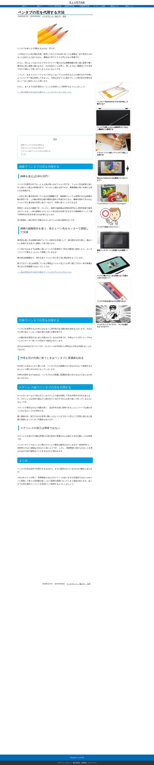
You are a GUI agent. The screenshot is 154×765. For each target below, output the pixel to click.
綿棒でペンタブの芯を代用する (32, 145)
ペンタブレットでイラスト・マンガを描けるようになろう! (112, 326)
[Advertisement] (55, 113)
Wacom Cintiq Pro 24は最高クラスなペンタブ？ (112, 179)
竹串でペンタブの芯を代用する (32, 148)
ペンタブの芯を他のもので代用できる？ (111, 301)
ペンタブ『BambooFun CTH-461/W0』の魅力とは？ (112, 103)
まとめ (23, 154)
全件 (64, 16)
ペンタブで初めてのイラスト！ (108, 227)
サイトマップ (92, 763)
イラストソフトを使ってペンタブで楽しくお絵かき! (112, 154)
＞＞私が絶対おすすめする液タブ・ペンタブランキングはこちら (44, 92)
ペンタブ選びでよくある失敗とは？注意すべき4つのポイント (112, 277)
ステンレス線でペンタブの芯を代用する (35, 151)
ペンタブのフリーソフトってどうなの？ (111, 204)
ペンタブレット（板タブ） (35, 9)
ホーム (21, 9)
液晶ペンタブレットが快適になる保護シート (112, 251)
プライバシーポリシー (65, 763)
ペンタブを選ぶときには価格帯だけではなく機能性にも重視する (112, 128)
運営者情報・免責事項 (80, 763)
